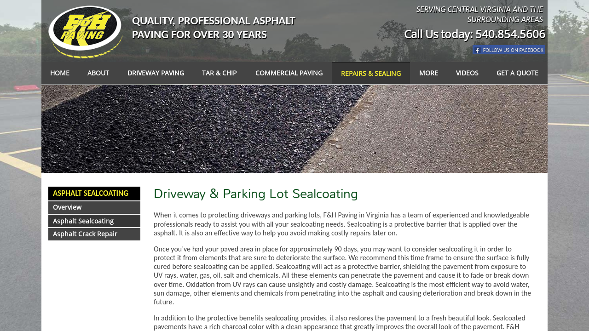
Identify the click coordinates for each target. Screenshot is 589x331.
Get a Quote (517, 72)
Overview (67, 207)
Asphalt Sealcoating (90, 193)
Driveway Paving (155, 72)
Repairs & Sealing (371, 73)
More (428, 72)
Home (59, 72)
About (98, 72)
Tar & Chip (219, 72)
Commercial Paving (289, 72)
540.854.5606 (510, 33)
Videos (467, 72)
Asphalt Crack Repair (85, 233)
